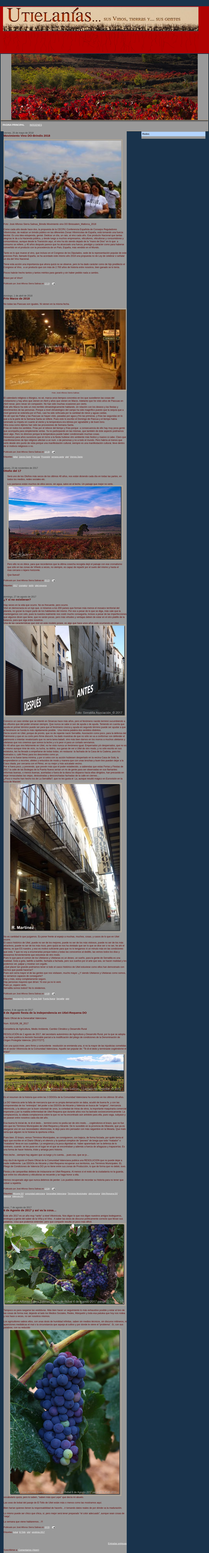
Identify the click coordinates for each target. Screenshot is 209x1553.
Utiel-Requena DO (109, 1193)
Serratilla (60, 999)
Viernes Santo (76, 457)
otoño (31, 585)
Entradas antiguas (117, 1543)
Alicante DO (18, 1193)
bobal (15, 1532)
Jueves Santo (25, 457)
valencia (7, 1196)
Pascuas (36, 457)
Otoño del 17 (12, 470)
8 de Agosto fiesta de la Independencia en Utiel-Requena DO (45, 1012)
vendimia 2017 (38, 1532)
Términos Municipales (77, 1193)
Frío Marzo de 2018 (17, 298)
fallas (15, 457)
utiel (67, 457)
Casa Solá (37, 999)
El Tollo (22, 1532)
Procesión (45, 457)
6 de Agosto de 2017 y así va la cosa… (30, 1210)
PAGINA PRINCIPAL (13, 125)
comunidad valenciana (35, 1193)
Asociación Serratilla (22, 999)
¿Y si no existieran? (17, 599)
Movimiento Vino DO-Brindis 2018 (27, 135)
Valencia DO (17, 1196)
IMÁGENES (36, 125)
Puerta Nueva (49, 999)
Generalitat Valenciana (56, 1193)
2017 (15, 585)
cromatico (23, 585)
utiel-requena (41, 585)
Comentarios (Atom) (28, 1550)
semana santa (57, 457)
